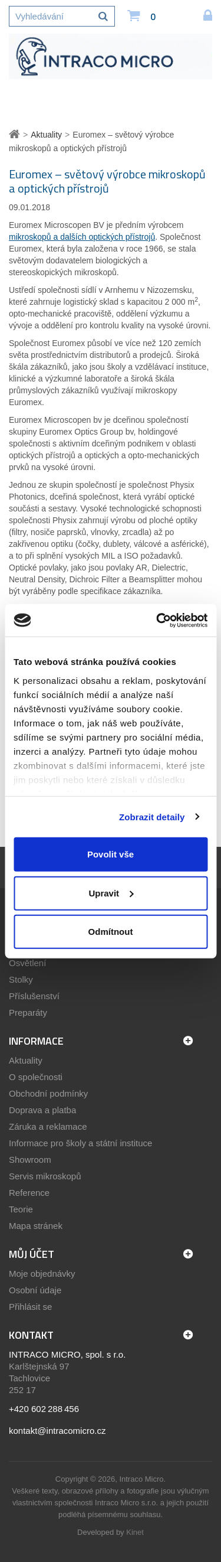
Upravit (110, 893)
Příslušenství (34, 996)
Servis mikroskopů (45, 1176)
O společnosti (35, 1077)
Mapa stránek (35, 1226)
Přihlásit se (30, 1307)
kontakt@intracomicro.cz (57, 1431)
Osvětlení (27, 963)
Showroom (30, 1160)
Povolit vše (110, 854)
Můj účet (31, 1254)
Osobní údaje (35, 1290)
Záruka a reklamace (48, 1126)
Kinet (135, 1532)
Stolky (21, 979)
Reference (29, 1193)
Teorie (21, 1209)
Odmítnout (110, 932)
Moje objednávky (42, 1273)
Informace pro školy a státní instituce (80, 1143)
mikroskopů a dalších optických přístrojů (82, 237)
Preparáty (28, 1012)
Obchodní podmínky (48, 1093)
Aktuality (25, 1060)
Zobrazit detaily (152, 816)
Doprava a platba (42, 1110)
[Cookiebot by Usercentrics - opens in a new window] (157, 620)
